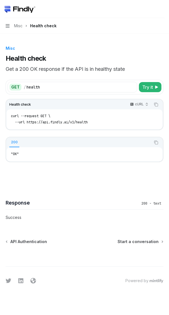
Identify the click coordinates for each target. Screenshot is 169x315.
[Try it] (150, 87)
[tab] (14, 142)
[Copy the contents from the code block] (156, 104)
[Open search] (151, 8)
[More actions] (162, 9)
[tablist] (78, 142)
